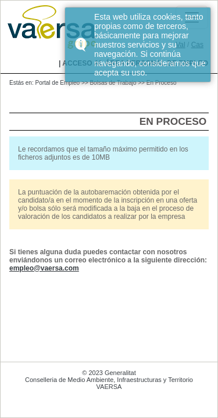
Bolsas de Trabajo (113, 83)
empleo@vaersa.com (44, 268)
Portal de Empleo (57, 83)
